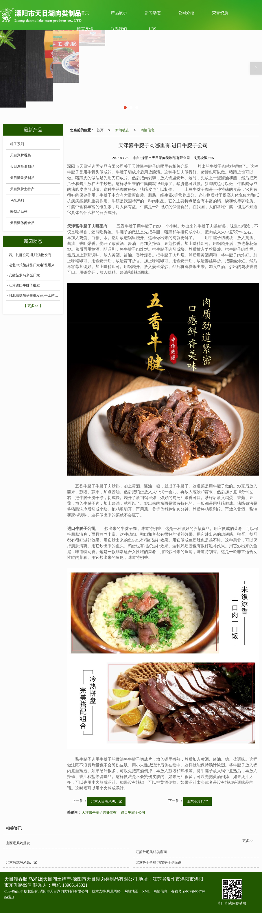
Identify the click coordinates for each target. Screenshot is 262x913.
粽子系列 (17, 144)
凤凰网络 (114, 891)
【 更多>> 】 (33, 306)
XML (146, 891)
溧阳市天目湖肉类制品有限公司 (64, 891)
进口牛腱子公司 (133, 812)
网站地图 (131, 891)
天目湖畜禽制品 (22, 167)
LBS (152, 29)
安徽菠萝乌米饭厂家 (24, 275)
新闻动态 (153, 13)
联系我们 (119, 29)
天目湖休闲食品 (22, 223)
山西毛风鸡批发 (18, 843)
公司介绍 (186, 13)
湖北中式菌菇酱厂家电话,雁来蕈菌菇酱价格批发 (34, 265)
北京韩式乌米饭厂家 (21, 862)
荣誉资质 (220, 13)
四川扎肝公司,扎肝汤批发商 (30, 255)
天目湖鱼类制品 (22, 178)
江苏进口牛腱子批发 (24, 285)
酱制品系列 (18, 212)
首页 (100, 130)
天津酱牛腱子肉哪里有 (99, 812)
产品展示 (119, 13)
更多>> (247, 841)
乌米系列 (17, 200)
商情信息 (147, 130)
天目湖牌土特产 (22, 189)
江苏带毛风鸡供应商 (151, 852)
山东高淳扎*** (197, 801)
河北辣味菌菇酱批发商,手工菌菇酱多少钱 (34, 295)
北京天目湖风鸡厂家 (106, 801)
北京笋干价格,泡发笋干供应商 (159, 862)
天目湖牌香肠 (20, 155)
